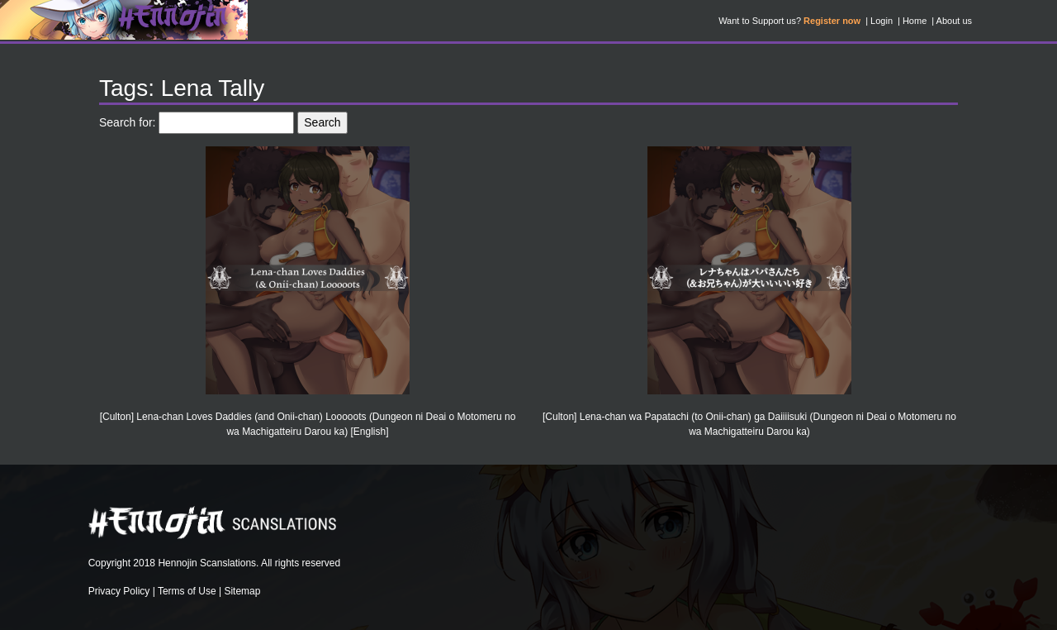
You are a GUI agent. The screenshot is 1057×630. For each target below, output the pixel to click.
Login (881, 21)
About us (954, 21)
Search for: (127, 122)
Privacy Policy (119, 591)
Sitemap (242, 591)
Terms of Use (187, 591)
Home (915, 21)
